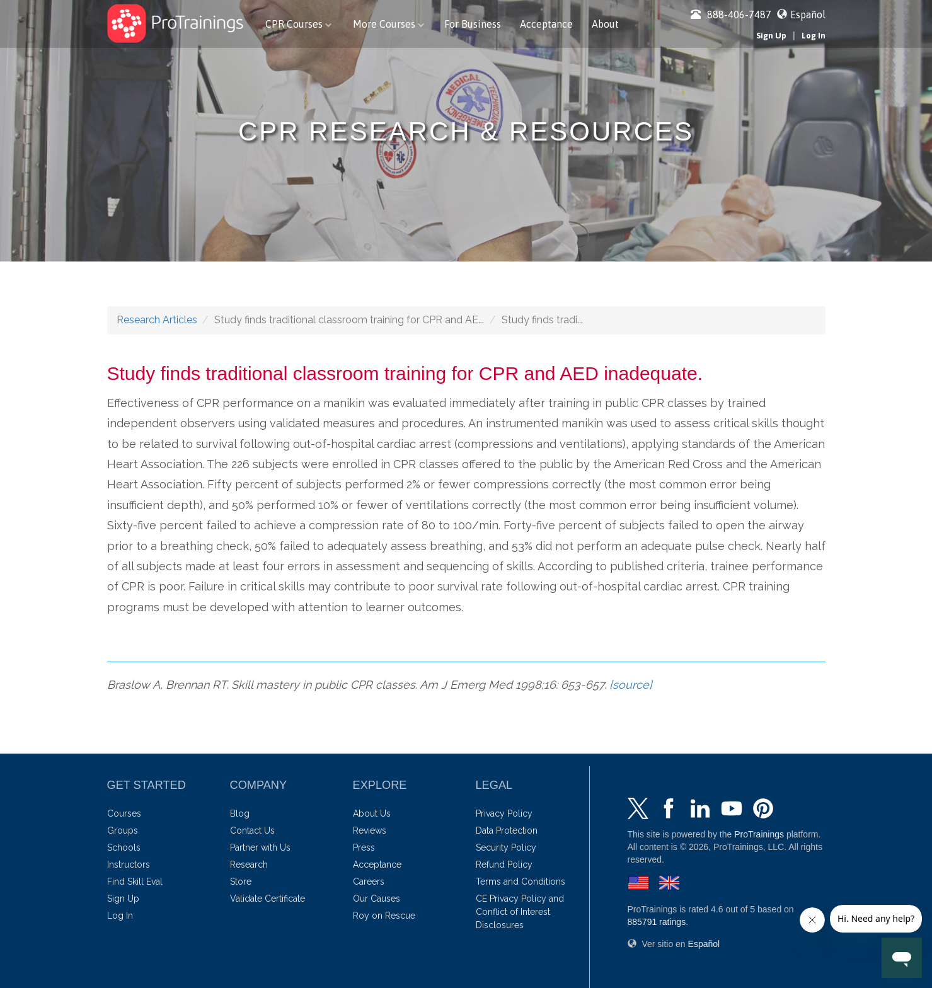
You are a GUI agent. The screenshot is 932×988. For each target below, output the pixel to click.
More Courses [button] (388, 24)
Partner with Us (260, 847)
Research (249, 864)
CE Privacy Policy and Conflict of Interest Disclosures (520, 911)
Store (240, 881)
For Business (472, 24)
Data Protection (507, 830)
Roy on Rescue (384, 915)
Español (808, 14)
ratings (657, 922)
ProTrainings (759, 834)
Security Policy (506, 847)
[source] (630, 684)
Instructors (128, 864)
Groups (122, 830)
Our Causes (376, 898)
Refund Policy (504, 864)
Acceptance (546, 24)
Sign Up (771, 35)
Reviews (369, 830)
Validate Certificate (267, 898)
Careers (368, 881)
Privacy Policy (504, 813)
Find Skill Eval (135, 881)
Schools (124, 847)
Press (364, 847)
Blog (240, 813)
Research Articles (157, 320)
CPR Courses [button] (298, 24)
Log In (814, 35)
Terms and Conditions (520, 881)
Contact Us (252, 830)
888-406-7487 (731, 14)
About (605, 24)
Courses (124, 813)
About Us (372, 813)
